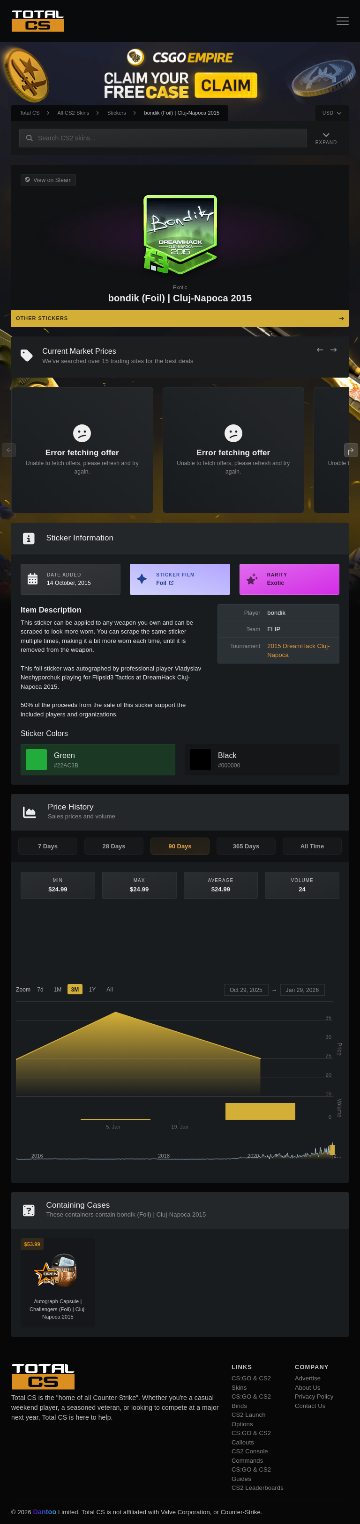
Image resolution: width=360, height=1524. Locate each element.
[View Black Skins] (200, 759)
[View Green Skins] (36, 759)
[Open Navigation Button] (343, 21)
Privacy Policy (314, 1396)
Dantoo (45, 1512)
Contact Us (310, 1405)
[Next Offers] (333, 350)
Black (227, 755)
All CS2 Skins (73, 113)
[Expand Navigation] (326, 138)
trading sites (127, 361)
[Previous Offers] (320, 350)
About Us (307, 1387)
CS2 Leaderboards (258, 1487)
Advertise (308, 1378)
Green (64, 755)
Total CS (29, 113)
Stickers (116, 113)
